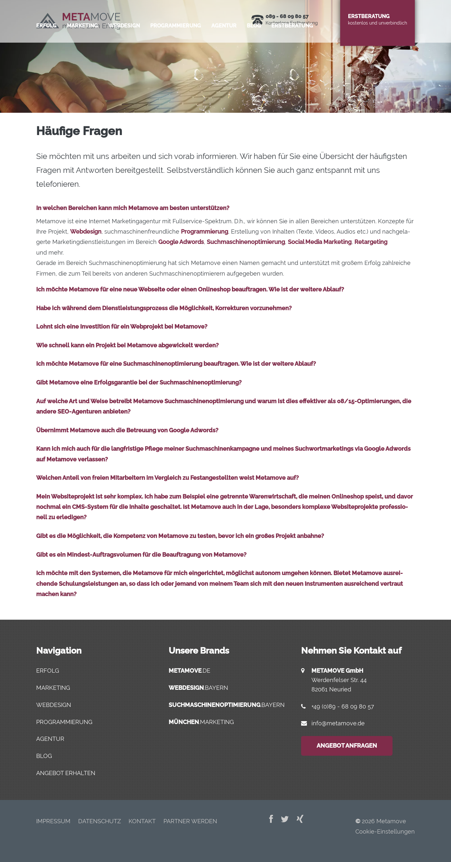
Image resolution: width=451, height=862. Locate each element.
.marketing (201, 722)
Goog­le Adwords (181, 241)
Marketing (53, 687)
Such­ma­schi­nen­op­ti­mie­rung (246, 241)
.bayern (198, 687)
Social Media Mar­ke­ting (319, 241)
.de (189, 670)
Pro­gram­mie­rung (175, 53)
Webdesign (53, 704)
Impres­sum (53, 821)
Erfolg (46, 53)
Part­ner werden (190, 821)
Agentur (50, 738)
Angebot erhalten (65, 773)
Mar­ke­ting (82, 53)
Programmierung (64, 722)
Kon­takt (142, 821)
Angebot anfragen (347, 745)
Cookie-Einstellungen (385, 831)
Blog (254, 53)
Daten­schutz (99, 821)
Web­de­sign (124, 53)
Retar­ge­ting (370, 241)
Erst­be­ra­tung (292, 53)
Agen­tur (223, 53)
